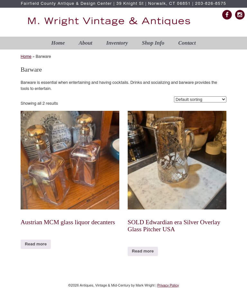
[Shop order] (200, 99)
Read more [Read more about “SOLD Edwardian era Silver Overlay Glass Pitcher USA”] (143, 251)
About (85, 43)
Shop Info (153, 43)
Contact (187, 43)
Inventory (117, 43)
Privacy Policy (168, 285)
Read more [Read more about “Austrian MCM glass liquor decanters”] (36, 244)
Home (58, 43)
